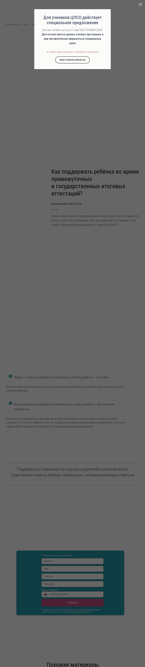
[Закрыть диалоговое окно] (140, 4)
